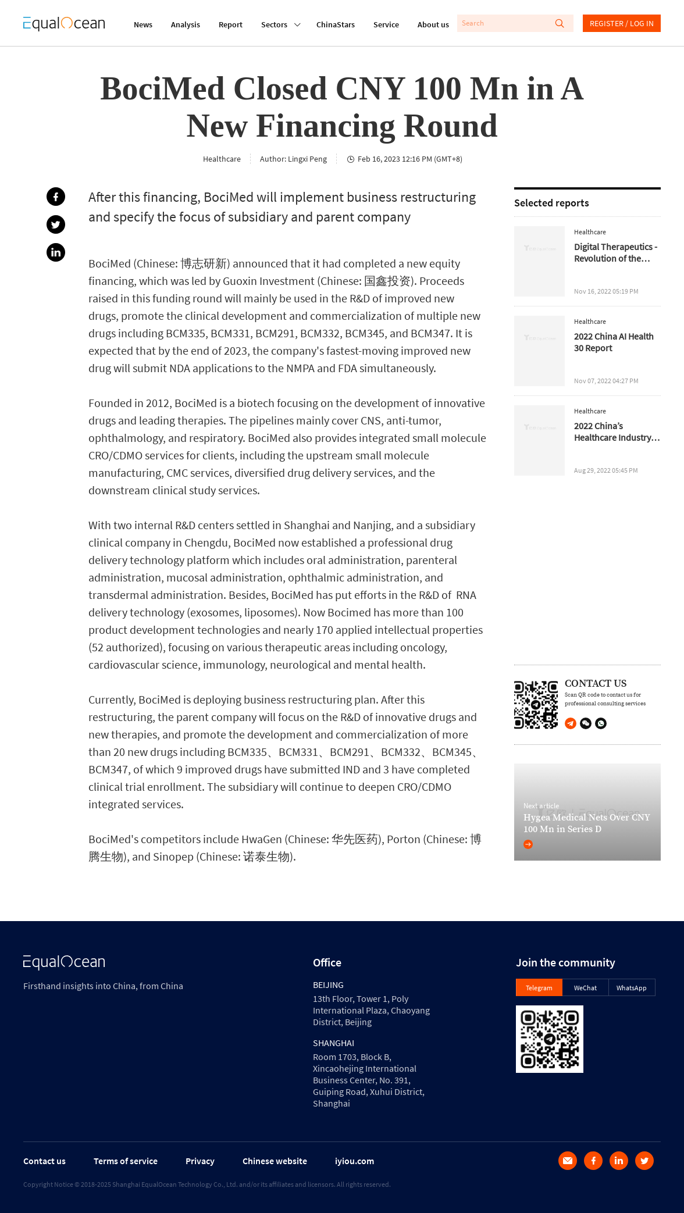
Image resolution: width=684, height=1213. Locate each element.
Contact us (44, 1160)
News (143, 24)
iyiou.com (354, 1160)
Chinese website (275, 1160)
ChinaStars (335, 24)
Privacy (200, 1160)
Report (231, 24)
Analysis (185, 24)
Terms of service (126, 1160)
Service (386, 24)
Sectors (274, 23)
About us (433, 24)
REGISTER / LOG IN (622, 23)
